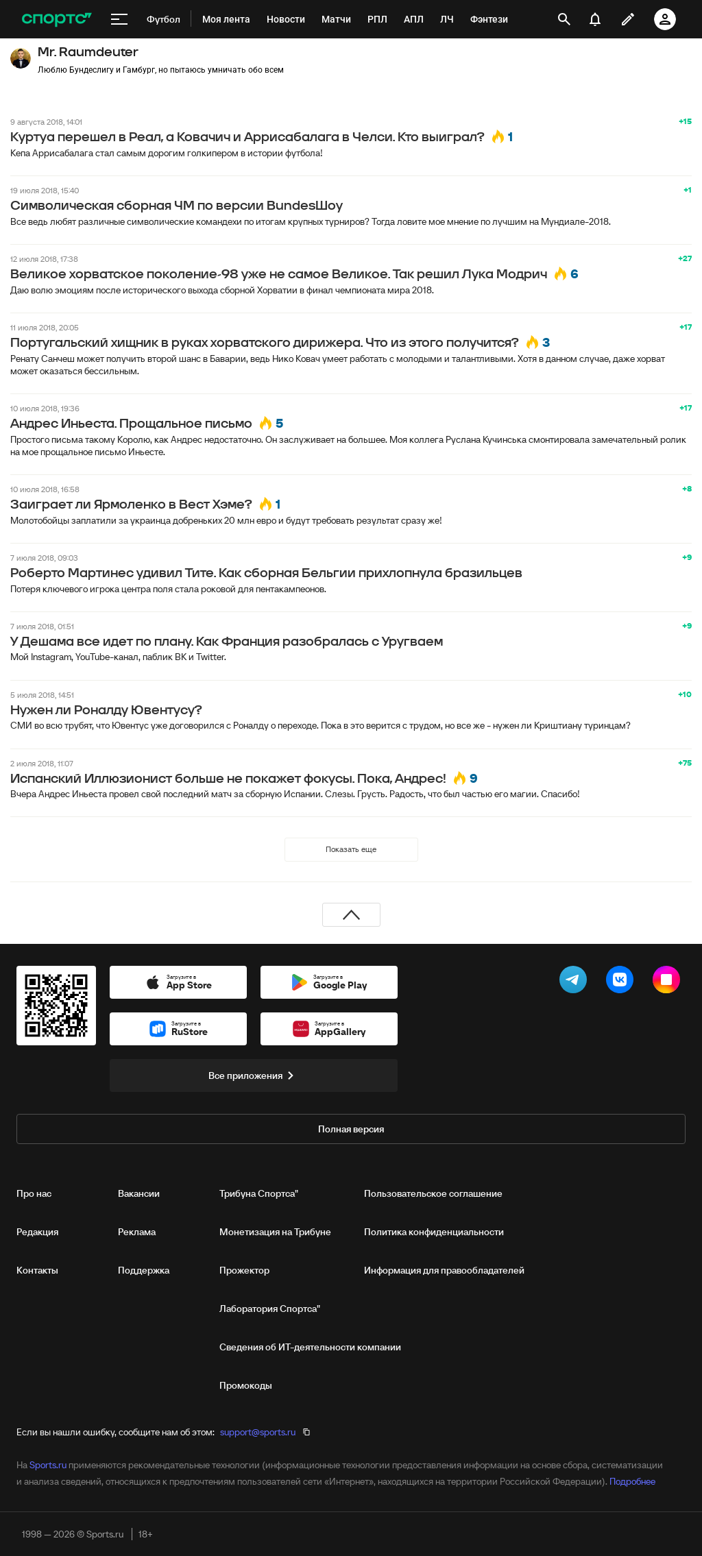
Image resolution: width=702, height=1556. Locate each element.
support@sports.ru (257, 1432)
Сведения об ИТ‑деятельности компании (310, 1347)
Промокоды (245, 1385)
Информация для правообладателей (444, 1270)
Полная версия (351, 1129)
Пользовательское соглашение (433, 1193)
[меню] (119, 19)
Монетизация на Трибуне (275, 1232)
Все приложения (253, 1075)
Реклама (137, 1232)
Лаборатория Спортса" (269, 1308)
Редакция (37, 1232)
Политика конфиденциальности (434, 1232)
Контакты (37, 1270)
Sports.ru (47, 1465)
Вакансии (139, 1193)
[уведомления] (595, 19)
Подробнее (632, 1481)
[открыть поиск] (564, 19)
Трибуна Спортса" (258, 1193)
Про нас (33, 1193)
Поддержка (143, 1270)
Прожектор (244, 1270)
